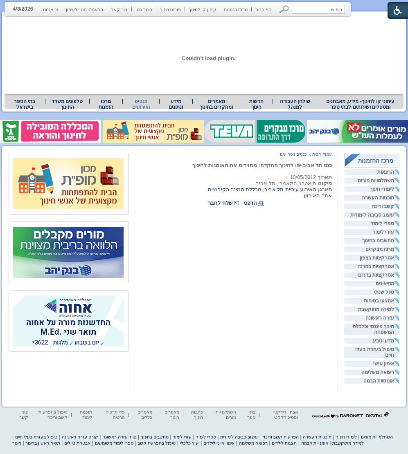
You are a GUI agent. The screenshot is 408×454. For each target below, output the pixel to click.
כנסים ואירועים (141, 104)
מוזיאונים (385, 283)
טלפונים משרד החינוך (67, 104)
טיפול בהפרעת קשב (157, 443)
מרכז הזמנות (236, 9)
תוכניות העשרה (378, 198)
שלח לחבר (220, 203)
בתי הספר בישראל (24, 104)
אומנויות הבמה (378, 381)
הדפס (250, 203)
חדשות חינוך (256, 104)
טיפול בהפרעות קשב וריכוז (53, 414)
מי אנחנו (50, 9)
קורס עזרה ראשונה (80, 436)
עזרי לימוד (383, 232)
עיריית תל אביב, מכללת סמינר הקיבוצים (253, 189)
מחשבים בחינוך (378, 241)
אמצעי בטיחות (379, 301)
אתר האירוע (318, 195)
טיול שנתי (384, 292)
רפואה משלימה (377, 372)
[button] (284, 9)
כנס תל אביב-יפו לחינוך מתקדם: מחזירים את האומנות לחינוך (262, 165)
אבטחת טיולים (77, 443)
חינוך (16, 443)
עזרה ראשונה (379, 318)
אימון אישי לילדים (218, 443)
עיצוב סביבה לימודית (372, 215)
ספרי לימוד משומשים (114, 443)
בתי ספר (251, 414)
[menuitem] (360, 104)
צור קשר (119, 9)
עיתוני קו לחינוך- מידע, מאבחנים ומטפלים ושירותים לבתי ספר (360, 104)
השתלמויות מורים (376, 180)
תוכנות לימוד (86, 414)
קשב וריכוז (383, 206)
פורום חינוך (170, 9)
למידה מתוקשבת (376, 309)
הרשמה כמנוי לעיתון (84, 9)
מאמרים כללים (145, 414)
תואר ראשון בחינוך (42, 443)
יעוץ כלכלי (189, 443)
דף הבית (263, 9)
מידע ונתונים (176, 104)
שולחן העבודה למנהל (295, 104)
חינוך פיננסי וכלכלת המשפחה (373, 329)
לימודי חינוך (382, 189)
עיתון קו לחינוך (202, 9)
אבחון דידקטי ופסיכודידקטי (285, 414)
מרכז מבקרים (379, 249)
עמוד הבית (322, 154)
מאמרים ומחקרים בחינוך (216, 104)
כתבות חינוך (197, 414)
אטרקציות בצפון (377, 258)
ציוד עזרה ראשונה (119, 436)
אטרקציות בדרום (376, 275)
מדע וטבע (383, 341)
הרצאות (385, 172)
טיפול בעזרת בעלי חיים (374, 352)
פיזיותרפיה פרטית (115, 414)
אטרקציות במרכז (376, 266)
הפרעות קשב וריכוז (280, 436)
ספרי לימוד (382, 223)
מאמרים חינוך (172, 414)
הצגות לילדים (284, 443)
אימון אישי (383, 364)
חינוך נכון (143, 9)
